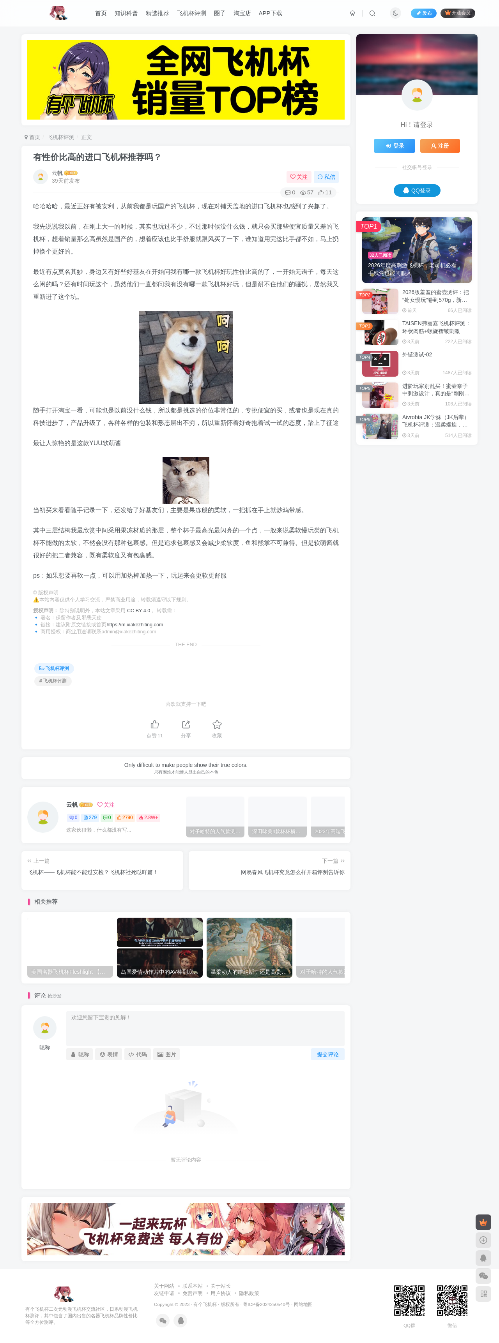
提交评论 (328, 1054)
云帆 (57, 173)
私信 (326, 177)
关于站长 (221, 1286)
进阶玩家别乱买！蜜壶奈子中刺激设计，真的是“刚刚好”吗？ (436, 393)
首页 (101, 13)
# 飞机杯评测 (53, 681)
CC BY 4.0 (138, 610)
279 (90, 817)
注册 (440, 146)
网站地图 (303, 1304)
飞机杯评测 (191, 13)
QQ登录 (417, 190)
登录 (394, 146)
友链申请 (164, 1293)
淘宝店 (242, 13)
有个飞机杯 (205, 1304)
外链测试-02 (417, 354)
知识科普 (126, 13)
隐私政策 (249, 1293)
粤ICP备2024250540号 (266, 1304)
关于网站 (164, 1286)
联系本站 (192, 1286)
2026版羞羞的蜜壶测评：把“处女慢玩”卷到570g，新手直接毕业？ (435, 299)
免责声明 (192, 1293)
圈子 (220, 13)
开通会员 (458, 13)
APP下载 (270, 13)
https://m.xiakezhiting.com (135, 624)
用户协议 (221, 1293)
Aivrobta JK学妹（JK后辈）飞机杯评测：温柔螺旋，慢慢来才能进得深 (435, 424)
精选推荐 (157, 13)
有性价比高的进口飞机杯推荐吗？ (97, 157)
